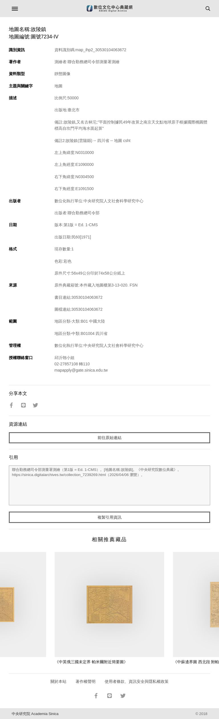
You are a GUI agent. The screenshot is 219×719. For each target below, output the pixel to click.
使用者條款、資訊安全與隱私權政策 (137, 681)
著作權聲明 (86, 681)
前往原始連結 (109, 437)
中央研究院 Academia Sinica (35, 714)
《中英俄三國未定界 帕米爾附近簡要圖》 (91, 662)
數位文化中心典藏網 (109, 8)
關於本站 (58, 681)
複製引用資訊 (109, 517)
